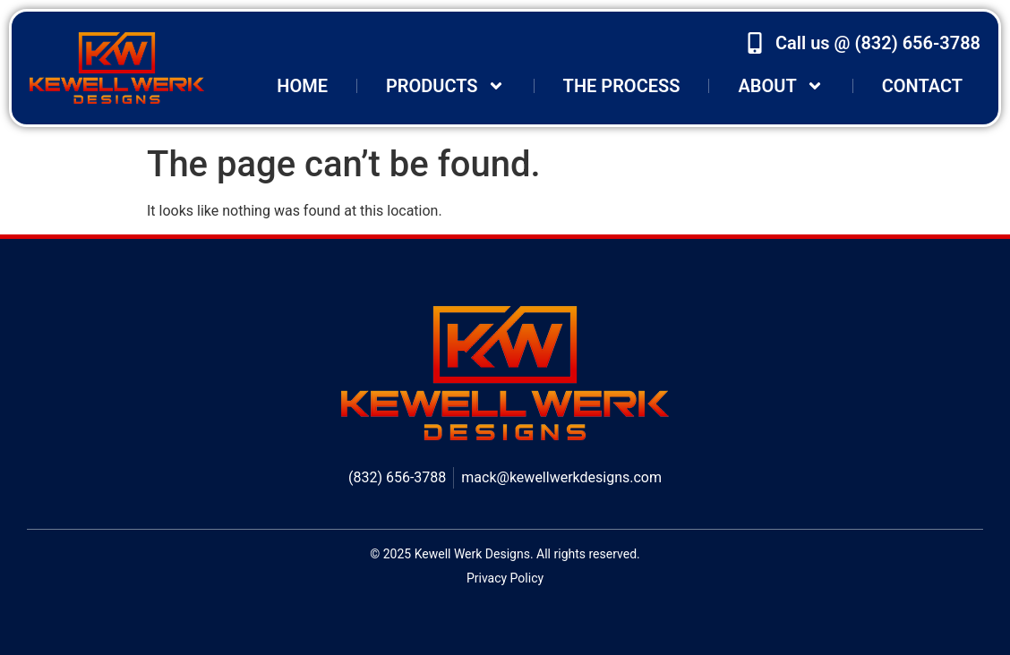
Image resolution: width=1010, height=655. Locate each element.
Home (302, 86)
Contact (922, 86)
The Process (621, 86)
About (780, 86)
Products (445, 86)
